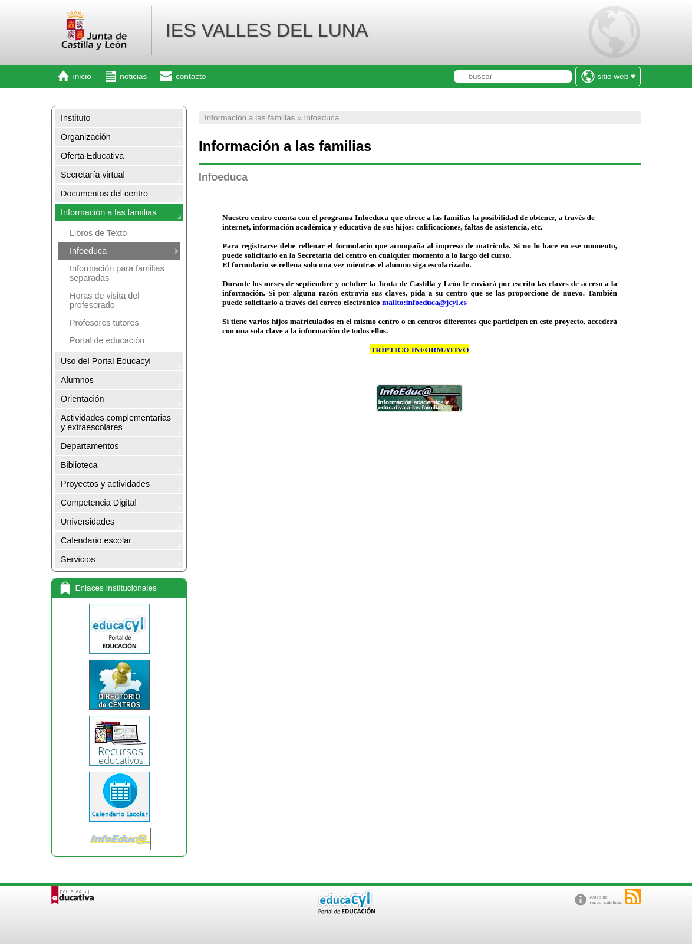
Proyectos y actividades (105, 484)
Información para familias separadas (117, 273)
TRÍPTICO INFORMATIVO (419, 349)
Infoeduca (88, 250)
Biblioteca (79, 465)
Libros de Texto (98, 233)
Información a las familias (108, 212)
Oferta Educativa (92, 155)
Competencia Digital (99, 502)
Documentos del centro (104, 193)
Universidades (87, 521)
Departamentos (89, 446)
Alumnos (77, 380)
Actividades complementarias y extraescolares (116, 422)
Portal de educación (107, 340)
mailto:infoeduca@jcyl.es (424, 302)
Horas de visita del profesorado (104, 300)
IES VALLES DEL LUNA (267, 30)
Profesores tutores (104, 322)
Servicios (78, 559)
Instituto (75, 118)
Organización (86, 137)
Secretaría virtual (93, 174)
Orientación (82, 399)
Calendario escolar (96, 540)
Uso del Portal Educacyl (106, 361)
